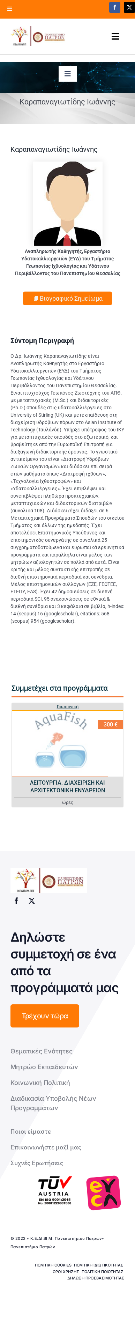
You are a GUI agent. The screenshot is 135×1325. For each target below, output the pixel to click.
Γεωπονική (67, 706)
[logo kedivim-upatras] (37, 36)
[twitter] (32, 901)
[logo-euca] (103, 1192)
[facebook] (114, 7)
